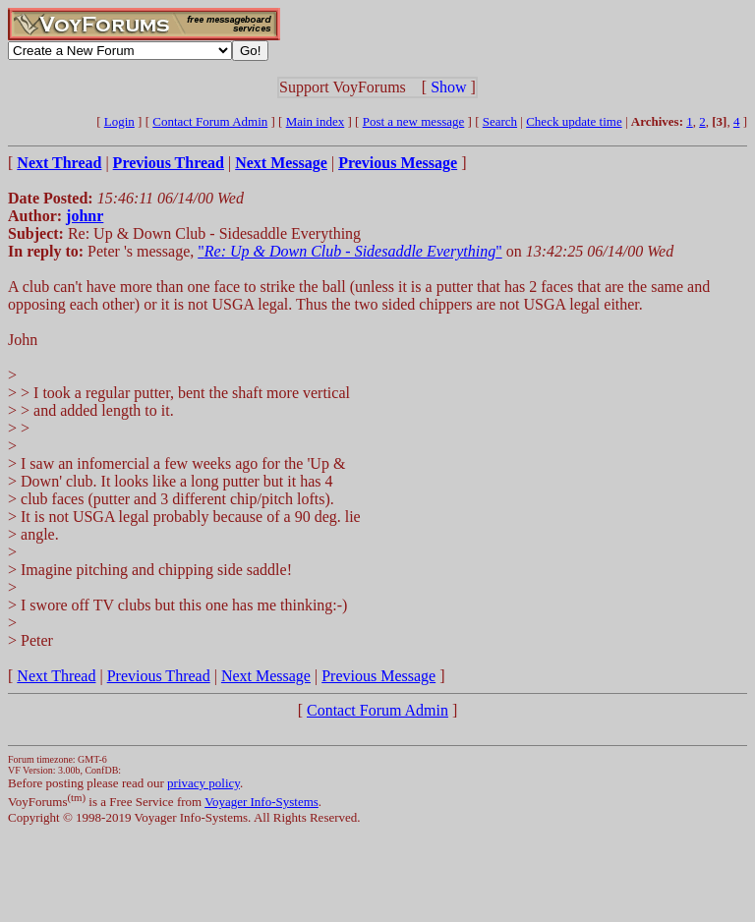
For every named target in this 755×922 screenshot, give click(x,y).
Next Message (266, 675)
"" (349, 251)
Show (448, 87)
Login (119, 121)
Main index (315, 121)
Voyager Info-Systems (261, 801)
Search (500, 121)
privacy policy (203, 783)
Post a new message (414, 121)
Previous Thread (158, 675)
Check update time (573, 121)
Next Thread (56, 675)
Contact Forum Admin (209, 121)
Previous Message (378, 675)
